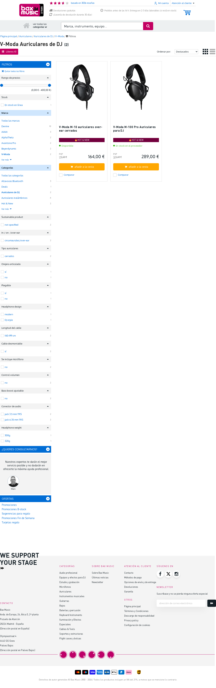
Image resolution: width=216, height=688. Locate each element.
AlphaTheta (7, 137)
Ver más (6, 160)
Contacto (128, 572)
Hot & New (7, 203)
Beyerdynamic (8, 148)
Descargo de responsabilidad (139, 615)
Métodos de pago (133, 577)
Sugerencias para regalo (16, 513)
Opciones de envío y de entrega (140, 582)
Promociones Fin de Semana (18, 518)
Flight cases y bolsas (70, 638)
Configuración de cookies (137, 625)
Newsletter (97, 582)
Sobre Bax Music (100, 572)
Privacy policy (131, 620)
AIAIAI (4, 131)
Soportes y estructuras (71, 633)
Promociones (9, 504)
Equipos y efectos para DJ (72, 577)
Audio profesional (68, 572)
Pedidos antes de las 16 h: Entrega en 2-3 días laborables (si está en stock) (138, 10)
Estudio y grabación (69, 582)
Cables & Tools (67, 628)
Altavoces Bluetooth (12, 181)
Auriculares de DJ (10, 192)
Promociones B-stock (14, 509)
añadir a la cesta (82, 166)
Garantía (128, 591)
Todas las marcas (10, 120)
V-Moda (5, 154)
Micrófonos (65, 586)
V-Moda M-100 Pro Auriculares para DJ (134, 128)
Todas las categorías (12, 175)
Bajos (62, 605)
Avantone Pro (8, 143)
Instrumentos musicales (71, 596)
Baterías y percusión (69, 610)
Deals (4, 186)
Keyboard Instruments (70, 614)
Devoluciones (131, 586)
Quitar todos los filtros (14, 71)
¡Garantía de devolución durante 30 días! (70, 14)
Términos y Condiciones (136, 610)
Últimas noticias (100, 577)
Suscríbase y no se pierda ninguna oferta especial (182, 593)
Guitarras (64, 600)
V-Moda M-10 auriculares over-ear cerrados (80, 128)
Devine (5, 126)
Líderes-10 (9, 51)
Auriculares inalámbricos (14, 197)
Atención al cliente (137, 566)
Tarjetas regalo (10, 522)
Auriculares (65, 591)
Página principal (132, 606)
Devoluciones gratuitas (62, 10)
